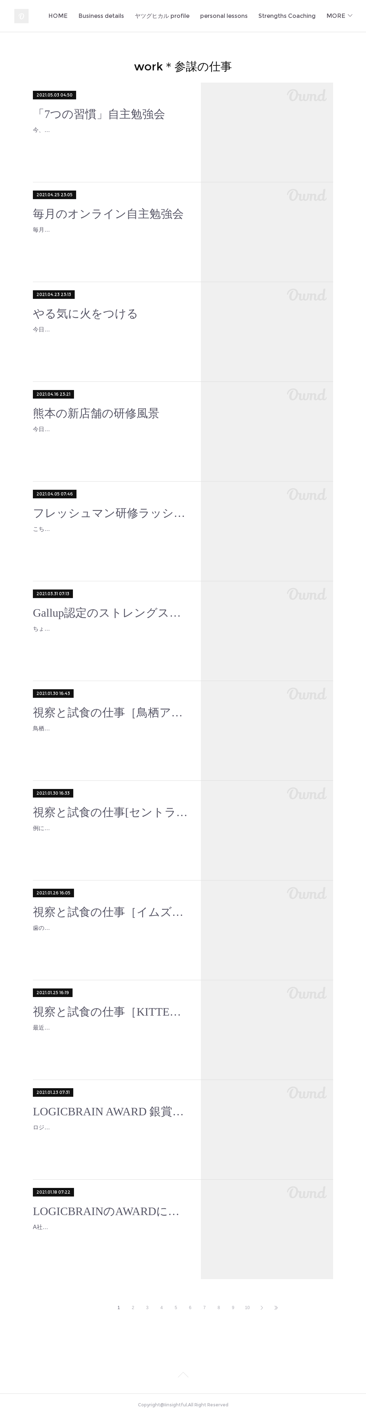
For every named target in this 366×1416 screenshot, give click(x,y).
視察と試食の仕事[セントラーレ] (110, 812)
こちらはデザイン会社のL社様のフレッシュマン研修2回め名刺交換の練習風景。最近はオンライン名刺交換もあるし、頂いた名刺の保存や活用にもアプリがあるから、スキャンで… (110, 539)
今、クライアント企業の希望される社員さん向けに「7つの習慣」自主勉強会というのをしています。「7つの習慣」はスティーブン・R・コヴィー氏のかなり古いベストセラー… (109, 140)
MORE (335, 16)
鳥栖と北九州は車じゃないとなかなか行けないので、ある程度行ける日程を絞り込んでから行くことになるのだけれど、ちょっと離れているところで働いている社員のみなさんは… (110, 738)
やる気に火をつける (85, 313)
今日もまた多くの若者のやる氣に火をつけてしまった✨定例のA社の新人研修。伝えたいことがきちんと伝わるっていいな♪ (109, 339)
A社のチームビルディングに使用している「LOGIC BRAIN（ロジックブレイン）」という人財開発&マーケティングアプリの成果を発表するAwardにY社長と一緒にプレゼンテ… (109, 1237)
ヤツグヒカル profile (230, 16)
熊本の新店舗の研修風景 (96, 413)
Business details (169, 16)
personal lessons (292, 16)
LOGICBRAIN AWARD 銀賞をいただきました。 (110, 1111)
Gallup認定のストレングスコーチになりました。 (110, 612)
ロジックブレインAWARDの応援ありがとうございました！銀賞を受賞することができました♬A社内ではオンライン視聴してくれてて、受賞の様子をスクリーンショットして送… (110, 1137)
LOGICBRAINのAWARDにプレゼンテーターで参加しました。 (110, 1211)
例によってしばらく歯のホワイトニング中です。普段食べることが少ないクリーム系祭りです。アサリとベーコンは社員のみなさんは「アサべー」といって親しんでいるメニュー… (110, 838)
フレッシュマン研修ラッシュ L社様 (110, 513)
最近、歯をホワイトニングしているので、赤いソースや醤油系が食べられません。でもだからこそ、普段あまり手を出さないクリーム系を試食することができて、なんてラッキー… (110, 1038)
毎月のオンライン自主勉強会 (108, 213)
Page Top (183, 1376)
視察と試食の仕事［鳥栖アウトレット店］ (110, 712)
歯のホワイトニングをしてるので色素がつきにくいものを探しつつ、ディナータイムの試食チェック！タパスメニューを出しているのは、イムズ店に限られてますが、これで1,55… (110, 938)
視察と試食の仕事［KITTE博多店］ (110, 1011)
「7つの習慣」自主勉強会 (99, 114)
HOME (125, 16)
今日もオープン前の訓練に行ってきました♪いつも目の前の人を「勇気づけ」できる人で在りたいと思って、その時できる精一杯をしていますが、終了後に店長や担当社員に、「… (110, 439)
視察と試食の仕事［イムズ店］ (110, 912)
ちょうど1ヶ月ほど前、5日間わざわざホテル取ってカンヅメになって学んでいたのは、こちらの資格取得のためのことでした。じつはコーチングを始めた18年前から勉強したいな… (110, 639)
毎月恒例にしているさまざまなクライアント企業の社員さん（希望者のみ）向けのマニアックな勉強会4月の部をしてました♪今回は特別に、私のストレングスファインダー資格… (110, 240)
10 (247, 1307)
